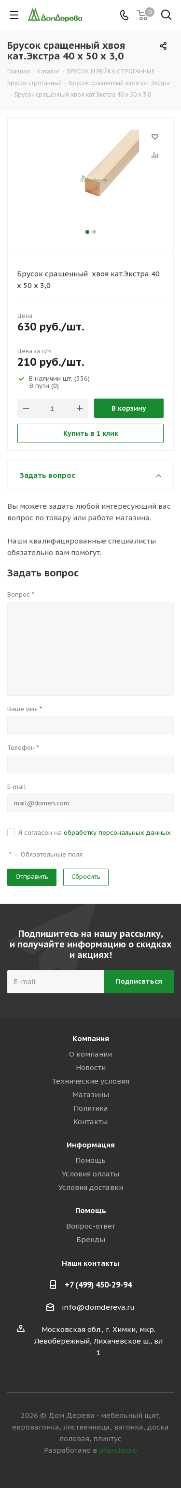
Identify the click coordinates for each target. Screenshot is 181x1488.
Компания (90, 1038)
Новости (91, 1067)
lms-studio (118, 1450)
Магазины (90, 1094)
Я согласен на (94, 833)
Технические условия (90, 1081)
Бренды (90, 1239)
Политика (90, 1108)
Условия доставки (90, 1187)
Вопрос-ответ (90, 1225)
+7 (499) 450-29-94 (98, 1284)
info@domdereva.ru (98, 1307)
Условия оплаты (90, 1173)
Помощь (90, 1160)
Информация (91, 1144)
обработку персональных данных (117, 833)
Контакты (90, 1121)
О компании (90, 1054)
